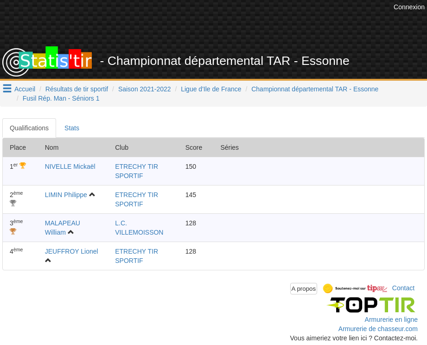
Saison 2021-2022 (144, 89)
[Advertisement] (222, 23)
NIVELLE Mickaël (70, 166)
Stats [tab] (71, 128)
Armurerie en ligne (391, 319)
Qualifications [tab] (29, 128)
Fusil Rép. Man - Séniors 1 (61, 98)
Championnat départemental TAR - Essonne (314, 89)
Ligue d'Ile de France (211, 89)
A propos (304, 288)
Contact (403, 288)
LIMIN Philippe (66, 194)
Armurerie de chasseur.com (378, 328)
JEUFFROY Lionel (71, 251)
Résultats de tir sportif (76, 89)
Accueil (24, 89)
